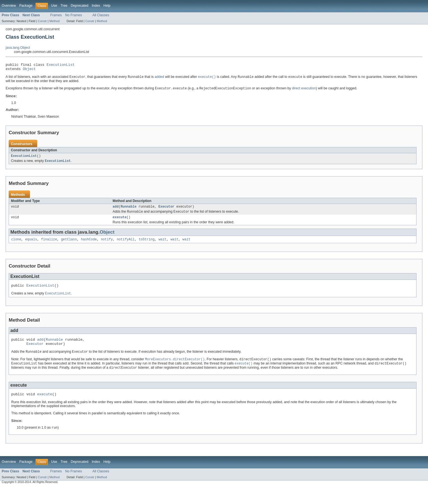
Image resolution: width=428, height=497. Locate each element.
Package (25, 6)
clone (16, 244)
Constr (42, 21)
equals (31, 244)
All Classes (100, 15)
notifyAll (126, 244)
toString (147, 244)
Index (96, 6)
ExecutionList (60, 65)
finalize (49, 244)
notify (107, 244)
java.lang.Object (18, 48)
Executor (166, 210)
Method (54, 21)
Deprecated (80, 6)
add (115, 210)
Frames (56, 15)
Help (106, 6)
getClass (69, 244)
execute (120, 221)
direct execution (304, 91)
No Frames (73, 15)
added (159, 79)
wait (162, 244)
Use (54, 6)
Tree (64, 6)
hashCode (89, 244)
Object (29, 70)
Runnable (128, 210)
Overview (9, 6)
